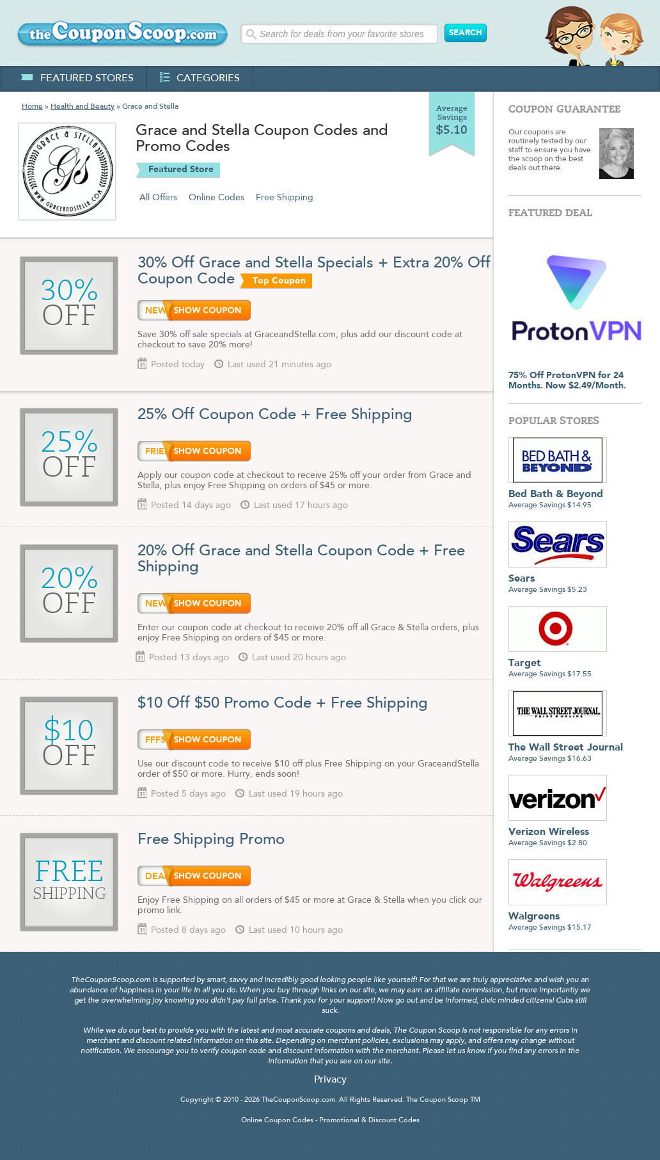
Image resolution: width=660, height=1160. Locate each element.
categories (200, 79)
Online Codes (216, 197)
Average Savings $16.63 (565, 748)
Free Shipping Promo (211, 840)
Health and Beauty (82, 107)
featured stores (77, 79)
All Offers (158, 197)
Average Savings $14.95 (557, 495)
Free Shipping (284, 197)
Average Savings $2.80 (557, 832)
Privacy (330, 1080)
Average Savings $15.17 (557, 917)
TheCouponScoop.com (298, 1100)
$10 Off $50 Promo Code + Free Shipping (283, 703)
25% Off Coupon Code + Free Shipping (275, 415)
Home (32, 107)
